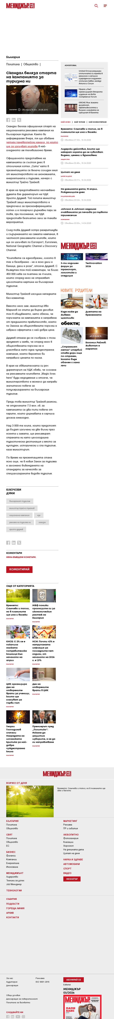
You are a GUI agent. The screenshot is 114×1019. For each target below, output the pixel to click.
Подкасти (12, 904)
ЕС (7, 846)
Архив (10, 913)
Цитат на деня (71, 853)
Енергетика (12, 863)
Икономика (12, 867)
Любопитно (71, 834)
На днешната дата (73, 849)
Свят (9, 834)
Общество (12, 828)
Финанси (11, 856)
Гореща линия (15, 908)
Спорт (67, 868)
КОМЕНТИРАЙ (19, 569)
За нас (9, 978)
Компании (11, 859)
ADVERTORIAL (71, 65)
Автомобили (71, 864)
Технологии (14, 890)
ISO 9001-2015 (42, 982)
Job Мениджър (14, 884)
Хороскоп (68, 846)
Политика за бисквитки (18, 1002)
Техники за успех (15, 880)
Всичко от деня (16, 783)
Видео (67, 873)
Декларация (12, 985)
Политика (11, 825)
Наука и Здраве (73, 859)
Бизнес (10, 852)
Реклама (67, 825)
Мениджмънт (14, 873)
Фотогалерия (70, 838)
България (13, 57)
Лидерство (12, 877)
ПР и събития (70, 828)
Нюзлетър (72, 879)
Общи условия (13, 995)
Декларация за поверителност (22, 999)
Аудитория (11, 982)
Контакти (12, 917)
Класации (68, 842)
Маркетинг (70, 821)
